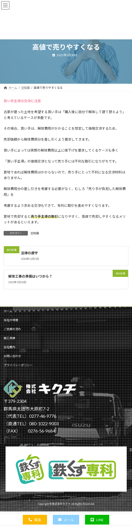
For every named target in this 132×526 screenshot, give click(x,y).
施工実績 (9, 338)
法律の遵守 (29, 253)
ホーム (8, 311)
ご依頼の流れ (12, 329)
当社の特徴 (11, 320)
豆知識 (34, 233)
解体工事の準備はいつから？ (30, 276)
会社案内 (9, 347)
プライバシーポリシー (18, 365)
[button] (35, 520)
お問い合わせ (12, 356)
